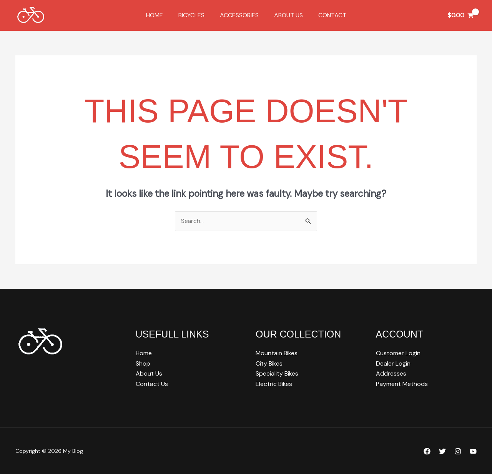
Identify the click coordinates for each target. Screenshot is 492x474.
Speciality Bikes (277, 373)
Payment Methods (402, 384)
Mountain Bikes (277, 353)
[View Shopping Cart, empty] (460, 15)
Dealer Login (393, 363)
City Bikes (269, 363)
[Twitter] (442, 451)
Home (160, 15)
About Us (285, 15)
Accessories (239, 15)
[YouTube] (473, 451)
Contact (326, 15)
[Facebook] (427, 451)
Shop (143, 363)
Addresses (391, 373)
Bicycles (194, 15)
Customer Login (398, 353)
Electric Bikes (274, 384)
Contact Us (152, 384)
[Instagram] (457, 451)
